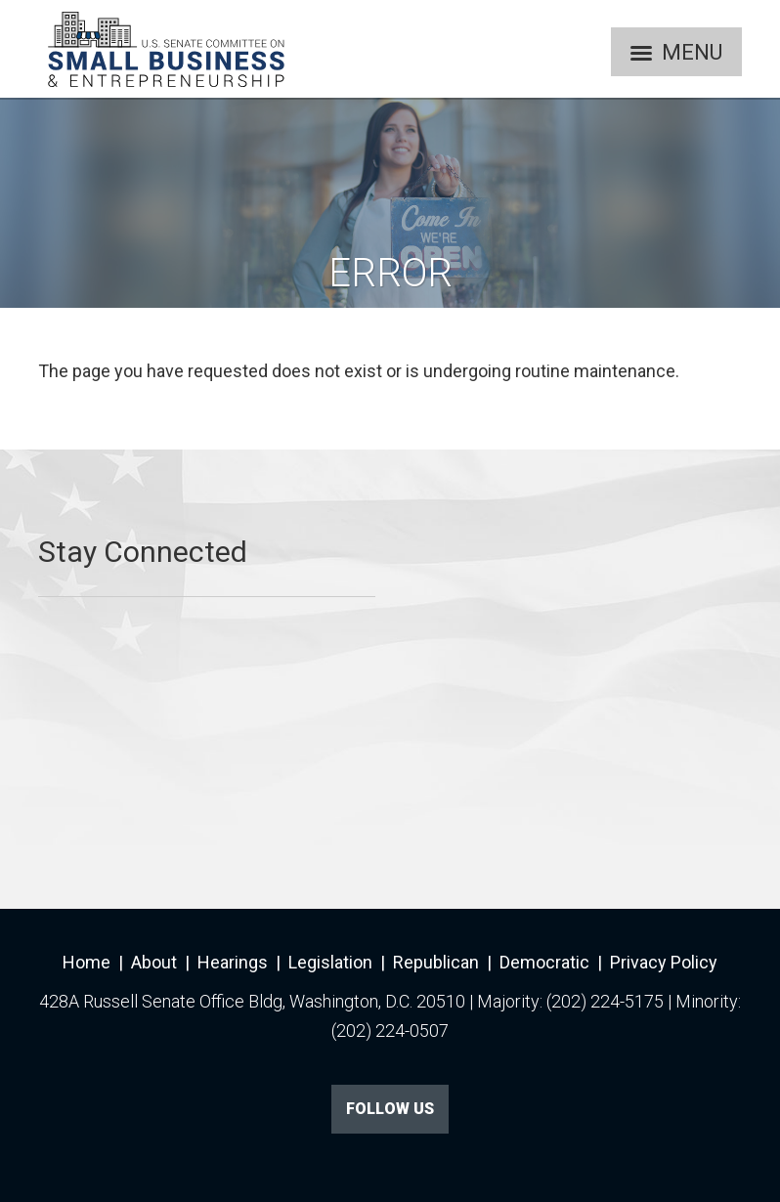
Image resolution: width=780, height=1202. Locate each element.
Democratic (544, 962)
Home (86, 962)
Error (390, 273)
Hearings (232, 962)
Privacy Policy (663, 962)
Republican (436, 962)
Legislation (330, 962)
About (154, 962)
